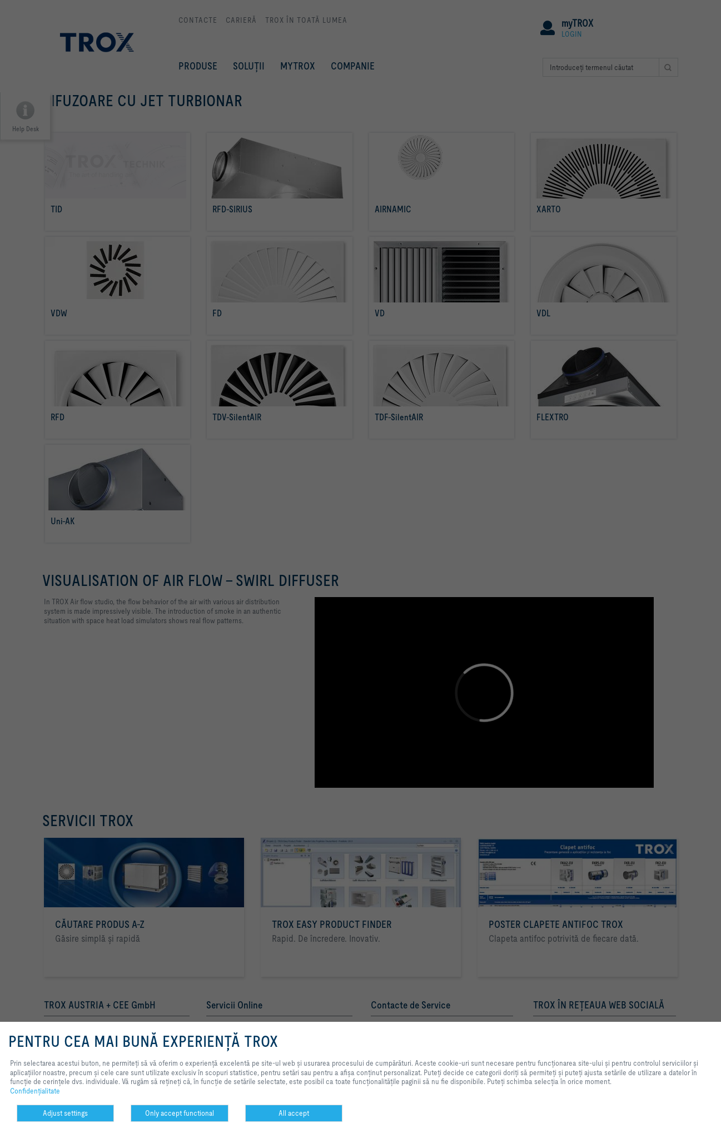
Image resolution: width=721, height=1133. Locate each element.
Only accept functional (179, 1113)
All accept (294, 1113)
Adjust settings (65, 1113)
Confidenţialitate (35, 1090)
